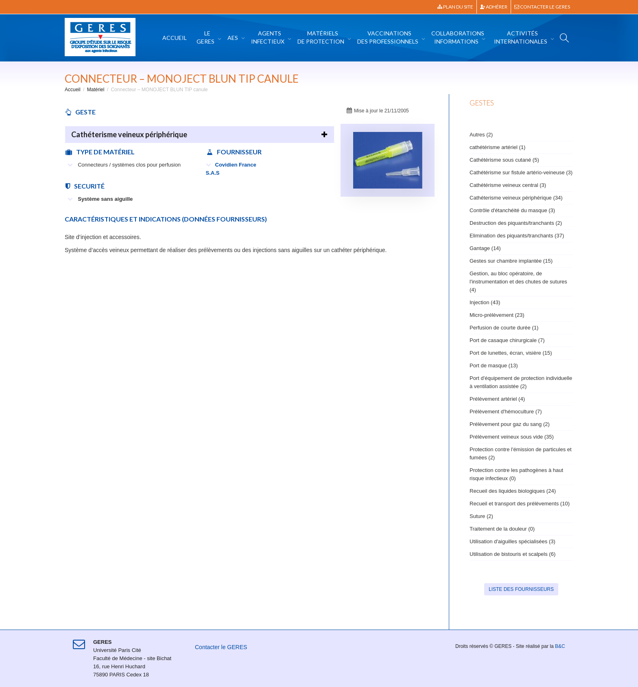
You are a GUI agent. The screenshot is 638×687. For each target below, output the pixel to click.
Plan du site (455, 7)
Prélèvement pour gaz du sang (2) (510, 424)
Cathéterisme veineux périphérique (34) (516, 198)
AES (233, 37)
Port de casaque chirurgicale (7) (507, 340)
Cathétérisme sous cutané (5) (504, 160)
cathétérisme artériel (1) (497, 147)
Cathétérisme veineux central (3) (508, 185)
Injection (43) (485, 302)
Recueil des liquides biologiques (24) (513, 491)
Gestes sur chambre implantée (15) (511, 261)
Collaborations (457, 37)
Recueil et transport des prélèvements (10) (520, 503)
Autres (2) (481, 135)
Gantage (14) (485, 248)
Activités (521, 37)
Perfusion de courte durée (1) (504, 328)
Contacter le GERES (542, 7)
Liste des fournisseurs (521, 589)
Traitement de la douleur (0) (502, 529)
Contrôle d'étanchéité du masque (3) (512, 210)
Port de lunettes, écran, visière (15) (511, 353)
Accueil (174, 37)
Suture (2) (481, 516)
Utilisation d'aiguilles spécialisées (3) (512, 541)
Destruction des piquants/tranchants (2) (516, 223)
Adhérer (493, 7)
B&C (560, 646)
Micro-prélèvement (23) (497, 315)
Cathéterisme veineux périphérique (129, 134)
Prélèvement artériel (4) (497, 399)
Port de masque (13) (494, 365)
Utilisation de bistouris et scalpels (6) (512, 554)
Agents (268, 37)
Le (206, 37)
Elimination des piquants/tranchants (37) (517, 236)
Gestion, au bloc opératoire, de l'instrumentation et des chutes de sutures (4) (518, 281)
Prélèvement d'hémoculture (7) (506, 411)
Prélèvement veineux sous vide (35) (512, 437)
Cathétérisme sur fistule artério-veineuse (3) (521, 172)
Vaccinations (388, 37)
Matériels (321, 37)
